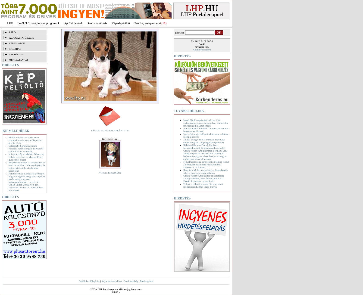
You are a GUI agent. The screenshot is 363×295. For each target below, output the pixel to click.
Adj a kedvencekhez (111, 281)
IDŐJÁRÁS (15, 48)
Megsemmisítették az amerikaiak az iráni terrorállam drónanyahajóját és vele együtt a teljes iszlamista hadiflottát (27, 166)
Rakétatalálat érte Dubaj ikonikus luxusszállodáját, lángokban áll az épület (204, 146)
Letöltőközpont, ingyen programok (39, 23)
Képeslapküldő (121, 23)
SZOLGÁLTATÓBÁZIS (21, 37)
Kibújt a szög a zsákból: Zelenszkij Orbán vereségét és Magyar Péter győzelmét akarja (26, 157)
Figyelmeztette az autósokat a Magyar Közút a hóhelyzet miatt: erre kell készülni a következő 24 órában (206, 164)
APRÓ (12, 32)
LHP (10, 23)
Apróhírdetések (73, 23)
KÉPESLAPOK (17, 43)
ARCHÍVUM (16, 54)
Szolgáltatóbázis (97, 23)
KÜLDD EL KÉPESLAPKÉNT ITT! (110, 130)
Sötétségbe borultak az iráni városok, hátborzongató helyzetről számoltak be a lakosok (26, 148)
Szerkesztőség (131, 281)
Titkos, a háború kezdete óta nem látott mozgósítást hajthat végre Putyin (203, 185)
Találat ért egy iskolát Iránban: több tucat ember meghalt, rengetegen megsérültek (204, 141)
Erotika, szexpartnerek (148, 23)
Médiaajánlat (146, 281)
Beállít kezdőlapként (89, 281)
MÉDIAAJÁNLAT (18, 60)
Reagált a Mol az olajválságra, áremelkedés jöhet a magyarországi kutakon (205, 171)
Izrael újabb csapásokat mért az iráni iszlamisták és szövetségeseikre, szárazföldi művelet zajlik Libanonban (205, 123)
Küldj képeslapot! (202, 49)
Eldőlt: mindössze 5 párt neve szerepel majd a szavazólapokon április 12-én (25, 140)
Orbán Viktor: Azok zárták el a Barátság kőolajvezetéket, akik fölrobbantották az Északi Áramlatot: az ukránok (203, 178)
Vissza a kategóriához (110, 172)
